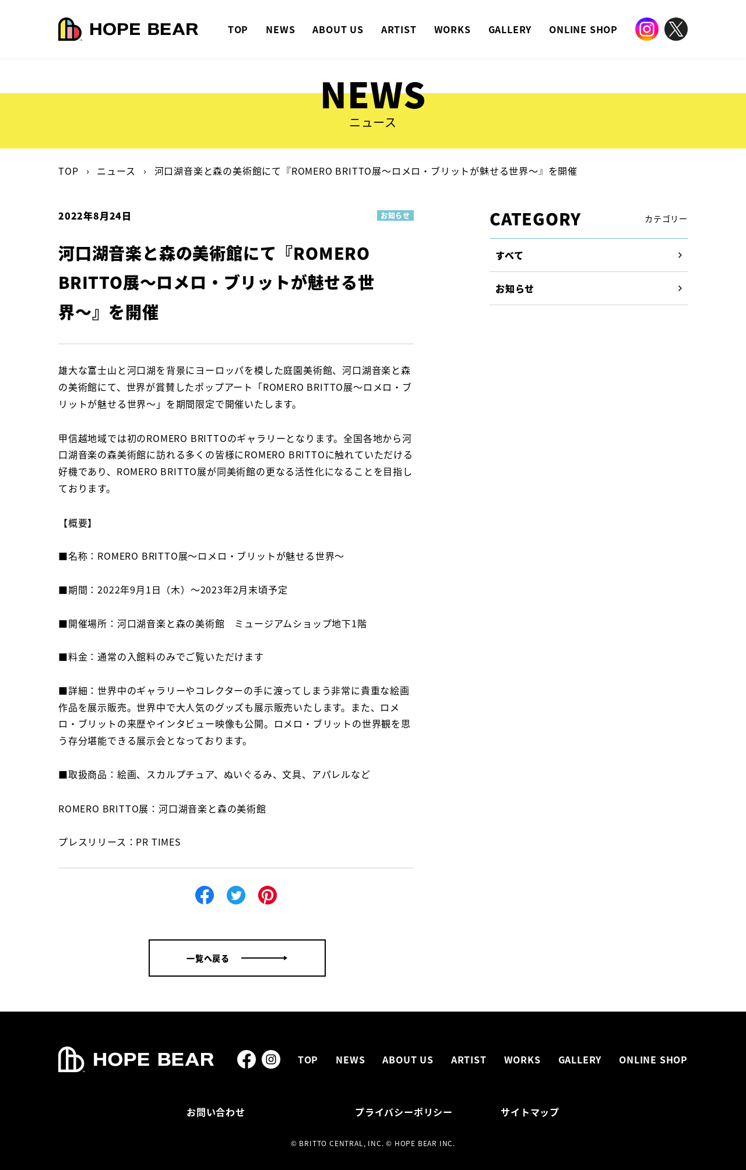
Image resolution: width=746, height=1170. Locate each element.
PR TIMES (158, 842)
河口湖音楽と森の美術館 (212, 808)
